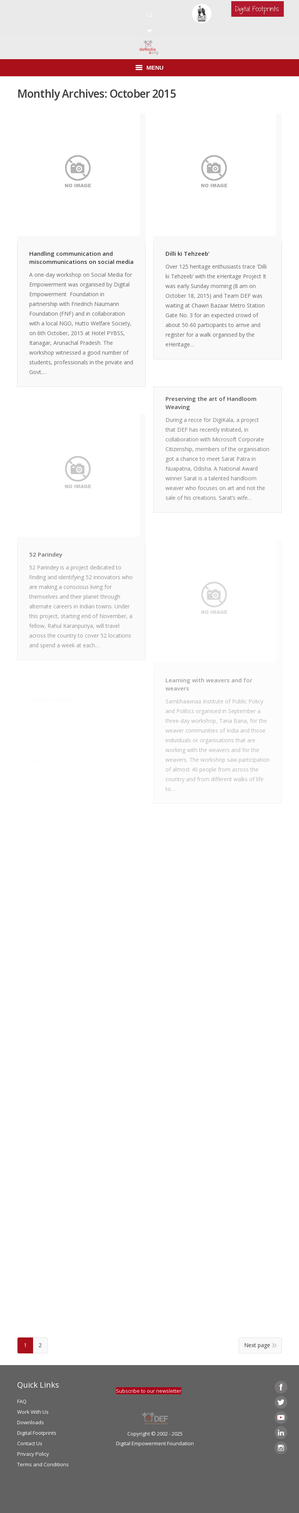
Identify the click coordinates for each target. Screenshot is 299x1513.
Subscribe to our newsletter (148, 1390)
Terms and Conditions (43, 1464)
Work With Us (33, 1411)
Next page (257, 1345)
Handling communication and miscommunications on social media (81, 257)
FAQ (21, 1401)
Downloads (30, 1422)
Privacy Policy (33, 1453)
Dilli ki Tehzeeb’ (187, 253)
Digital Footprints (36, 1432)
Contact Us (29, 1443)
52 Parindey (45, 554)
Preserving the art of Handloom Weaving (211, 403)
